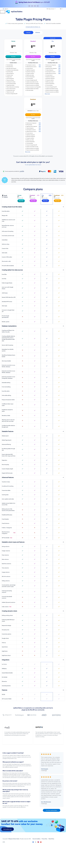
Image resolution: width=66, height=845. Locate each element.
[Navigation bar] (2, 11)
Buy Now (13, 56)
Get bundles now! (7, 829)
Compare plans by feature (33, 27)
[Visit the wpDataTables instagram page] (38, 841)
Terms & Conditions (36, 838)
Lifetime (6, 197)
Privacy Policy (44, 838)
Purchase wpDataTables (51, 810)
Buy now (21, 200)
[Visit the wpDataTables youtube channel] (40, 841)
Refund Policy (51, 838)
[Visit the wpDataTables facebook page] (33, 841)
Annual (5, 195)
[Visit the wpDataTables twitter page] (35, 841)
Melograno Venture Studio (14, 838)
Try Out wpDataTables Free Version (33, 164)
